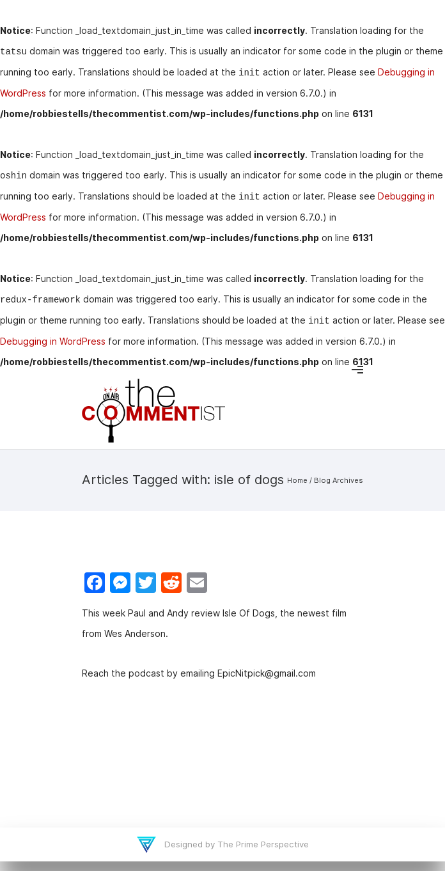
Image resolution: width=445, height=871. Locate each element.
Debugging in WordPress (52, 341)
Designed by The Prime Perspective (235, 844)
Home (297, 480)
